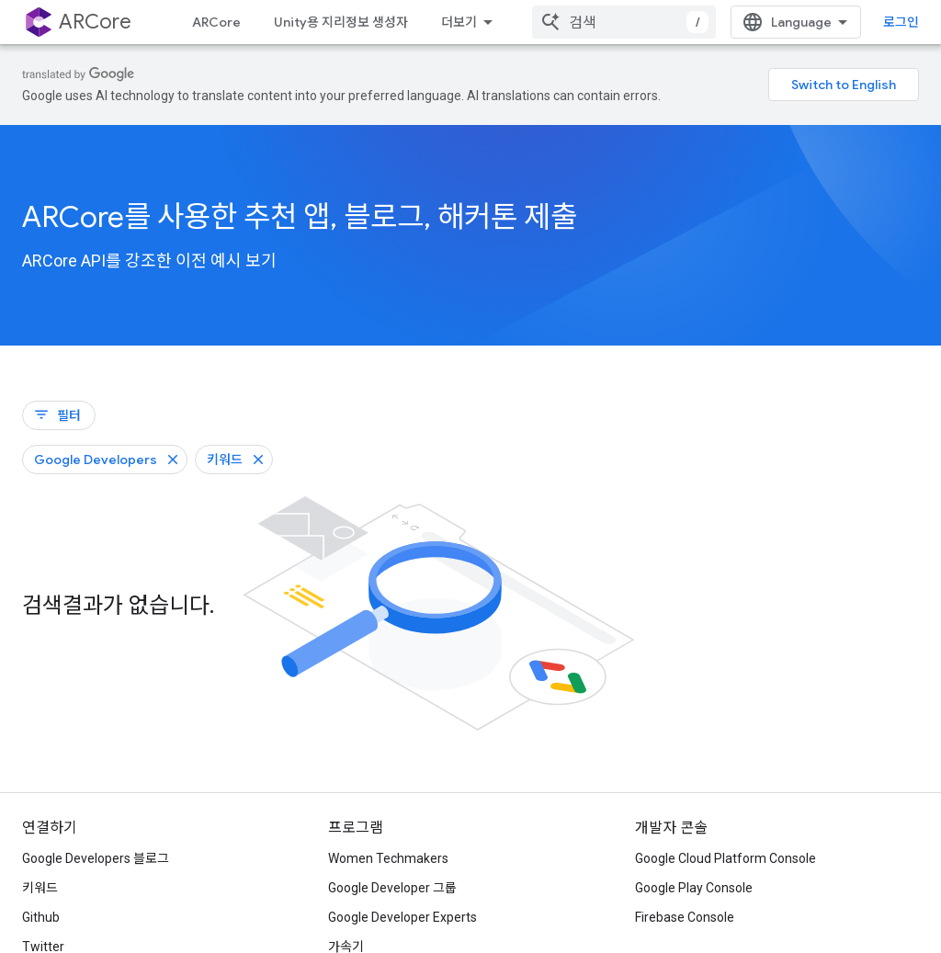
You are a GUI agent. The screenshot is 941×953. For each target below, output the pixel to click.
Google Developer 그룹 (392, 887)
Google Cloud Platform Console (725, 858)
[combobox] (624, 22)
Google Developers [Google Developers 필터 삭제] (95, 459)
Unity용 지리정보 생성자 (341, 22)
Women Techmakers (388, 858)
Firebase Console (684, 917)
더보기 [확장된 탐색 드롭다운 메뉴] (459, 22)
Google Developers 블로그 (95, 858)
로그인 (901, 22)
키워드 (40, 887)
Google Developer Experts (402, 917)
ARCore (216, 22)
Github (41, 917)
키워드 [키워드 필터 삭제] (225, 459)
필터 (57, 415)
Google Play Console (694, 887)
